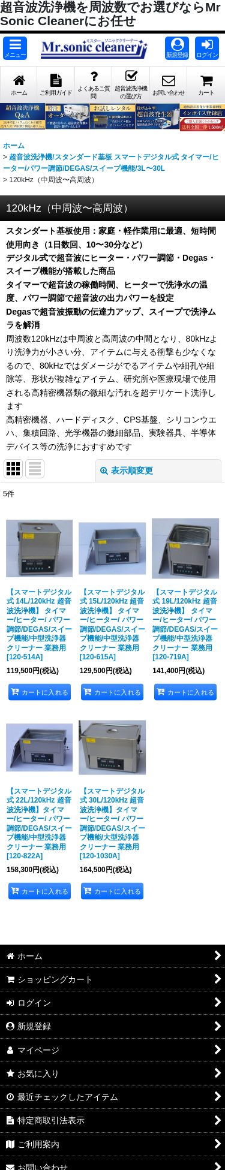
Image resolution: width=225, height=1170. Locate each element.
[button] (15, 48)
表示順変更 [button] (126, 470)
